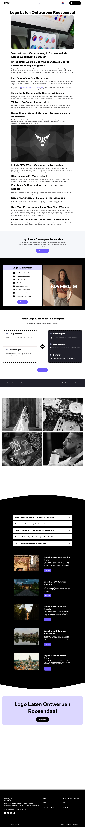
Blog (64, 802)
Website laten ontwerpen (49, 805)
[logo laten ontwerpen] (26, 563)
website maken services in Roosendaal (32, 87)
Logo (39, 3)
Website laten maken (30, 3)
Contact (56, 3)
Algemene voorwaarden (66, 824)
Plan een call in (42, 250)
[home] (7, 3)
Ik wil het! (42, 370)
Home (44, 802)
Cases (50, 3)
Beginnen (22, 302)
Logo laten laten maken (48, 807)
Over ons (44, 3)
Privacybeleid (75, 824)
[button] (64, 3)
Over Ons (65, 807)
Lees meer (47, 570)
